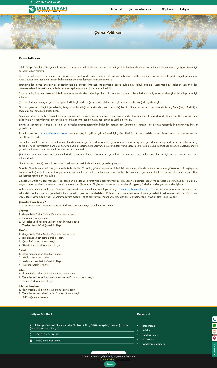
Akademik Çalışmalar (151, 344)
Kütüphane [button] (166, 9)
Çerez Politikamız (108, 359)
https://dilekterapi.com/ (53, 133)
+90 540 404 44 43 (44, 334)
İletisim (143, 330)
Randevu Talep (147, 335)
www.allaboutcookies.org (135, 189)
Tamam (110, 364)
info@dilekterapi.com (45, 340)
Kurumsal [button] (116, 9)
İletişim (184, 9)
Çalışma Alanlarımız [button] (140, 9)
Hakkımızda (146, 326)
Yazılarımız (145, 339)
